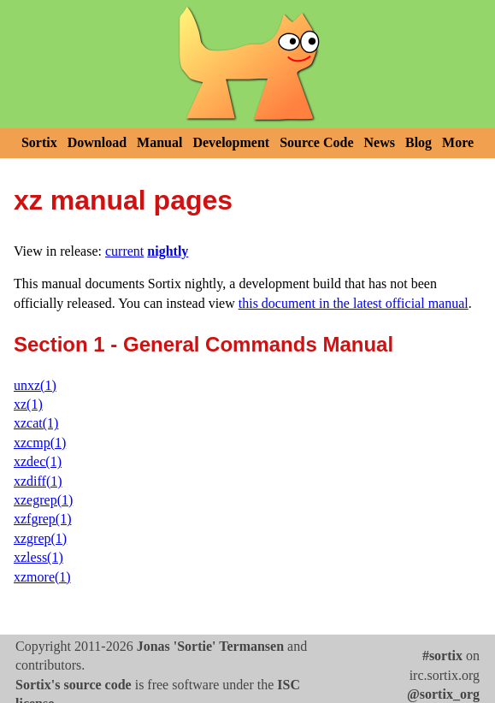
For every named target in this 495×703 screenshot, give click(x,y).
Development (230, 142)
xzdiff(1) (38, 481)
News (379, 142)
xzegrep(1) (43, 500)
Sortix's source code (73, 684)
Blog (418, 142)
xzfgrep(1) (43, 518)
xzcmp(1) (40, 442)
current (124, 251)
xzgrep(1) (40, 538)
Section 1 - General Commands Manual (203, 344)
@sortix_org (443, 694)
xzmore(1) (42, 577)
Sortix (39, 142)
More (458, 142)
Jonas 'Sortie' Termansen (210, 646)
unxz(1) (35, 385)
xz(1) (28, 404)
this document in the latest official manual (353, 303)
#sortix (442, 655)
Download (97, 142)
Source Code (316, 142)
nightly (167, 251)
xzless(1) (38, 557)
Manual (159, 142)
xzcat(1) (36, 423)
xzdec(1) (38, 461)
